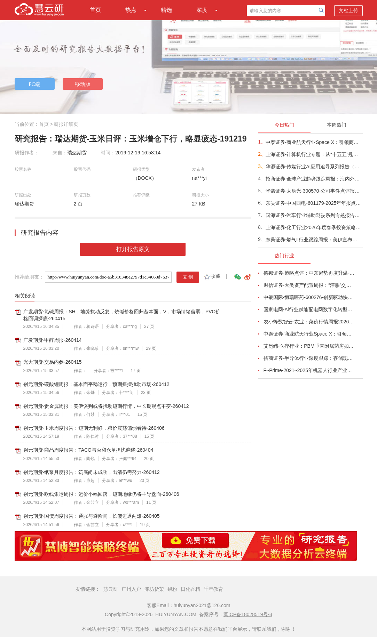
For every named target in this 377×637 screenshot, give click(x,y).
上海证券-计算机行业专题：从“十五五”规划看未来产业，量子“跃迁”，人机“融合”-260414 (314, 154)
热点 (130, 10)
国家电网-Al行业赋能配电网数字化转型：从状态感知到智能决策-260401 (309, 309)
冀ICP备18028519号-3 (247, 614)
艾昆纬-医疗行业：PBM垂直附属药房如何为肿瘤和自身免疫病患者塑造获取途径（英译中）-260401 (309, 346)
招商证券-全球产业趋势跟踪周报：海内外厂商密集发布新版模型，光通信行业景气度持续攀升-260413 (314, 179)
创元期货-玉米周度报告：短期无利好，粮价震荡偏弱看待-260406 (94, 428)
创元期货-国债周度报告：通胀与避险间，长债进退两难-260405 (91, 516)
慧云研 (110, 589)
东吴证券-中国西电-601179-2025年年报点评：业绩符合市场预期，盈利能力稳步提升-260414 (314, 203)
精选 (166, 10)
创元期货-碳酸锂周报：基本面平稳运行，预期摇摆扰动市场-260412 (96, 384)
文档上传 (348, 10)
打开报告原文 (133, 249)
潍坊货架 (154, 589)
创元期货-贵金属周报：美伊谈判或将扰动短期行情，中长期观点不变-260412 (106, 406)
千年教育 (213, 589)
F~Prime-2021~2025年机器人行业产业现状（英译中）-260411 (309, 370)
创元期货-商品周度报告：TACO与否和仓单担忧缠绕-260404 (88, 450)
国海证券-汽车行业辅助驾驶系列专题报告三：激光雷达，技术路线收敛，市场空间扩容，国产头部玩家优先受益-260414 (314, 215)
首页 (95, 10)
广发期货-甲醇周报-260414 (52, 340)
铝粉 (172, 589)
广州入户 (131, 589)
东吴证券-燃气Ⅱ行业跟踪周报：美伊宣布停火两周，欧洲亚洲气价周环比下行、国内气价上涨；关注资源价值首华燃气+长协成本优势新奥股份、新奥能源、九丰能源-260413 (314, 239)
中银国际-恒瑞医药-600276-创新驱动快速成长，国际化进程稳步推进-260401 (309, 297)
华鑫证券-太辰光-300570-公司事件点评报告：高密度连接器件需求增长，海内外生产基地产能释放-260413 (314, 191)
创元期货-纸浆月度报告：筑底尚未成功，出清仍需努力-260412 (91, 472)
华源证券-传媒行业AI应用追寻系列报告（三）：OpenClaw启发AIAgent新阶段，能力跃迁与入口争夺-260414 (314, 166)
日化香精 (190, 589)
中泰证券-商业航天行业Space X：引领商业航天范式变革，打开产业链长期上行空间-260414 (314, 142)
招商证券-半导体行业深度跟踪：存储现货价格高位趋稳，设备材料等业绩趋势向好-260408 (309, 358)
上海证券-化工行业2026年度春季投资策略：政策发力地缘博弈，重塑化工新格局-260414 (314, 227)
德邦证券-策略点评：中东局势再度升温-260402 (309, 273)
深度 (201, 10)
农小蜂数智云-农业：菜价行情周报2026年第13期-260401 (309, 321)
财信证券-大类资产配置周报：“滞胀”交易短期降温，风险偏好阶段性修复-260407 (309, 285)
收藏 (211, 276)
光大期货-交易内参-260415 (52, 362)
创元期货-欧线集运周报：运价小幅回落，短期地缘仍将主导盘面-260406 (101, 494)
